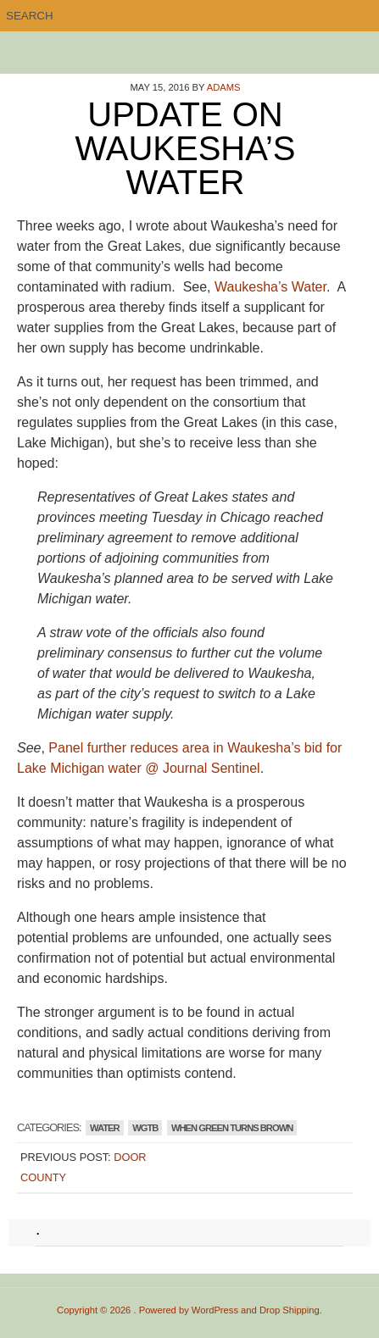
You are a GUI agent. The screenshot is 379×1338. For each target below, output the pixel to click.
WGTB (145, 1128)
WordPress (215, 1310)
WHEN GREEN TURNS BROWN (232, 1128)
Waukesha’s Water (270, 287)
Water (105, 1128)
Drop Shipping (289, 1310)
